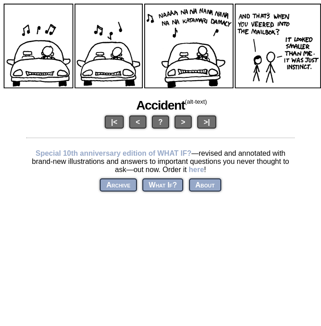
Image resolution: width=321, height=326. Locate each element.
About (205, 185)
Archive (118, 185)
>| (207, 122)
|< (114, 122)
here (196, 169)
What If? (163, 185)
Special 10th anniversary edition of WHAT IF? (113, 153)
